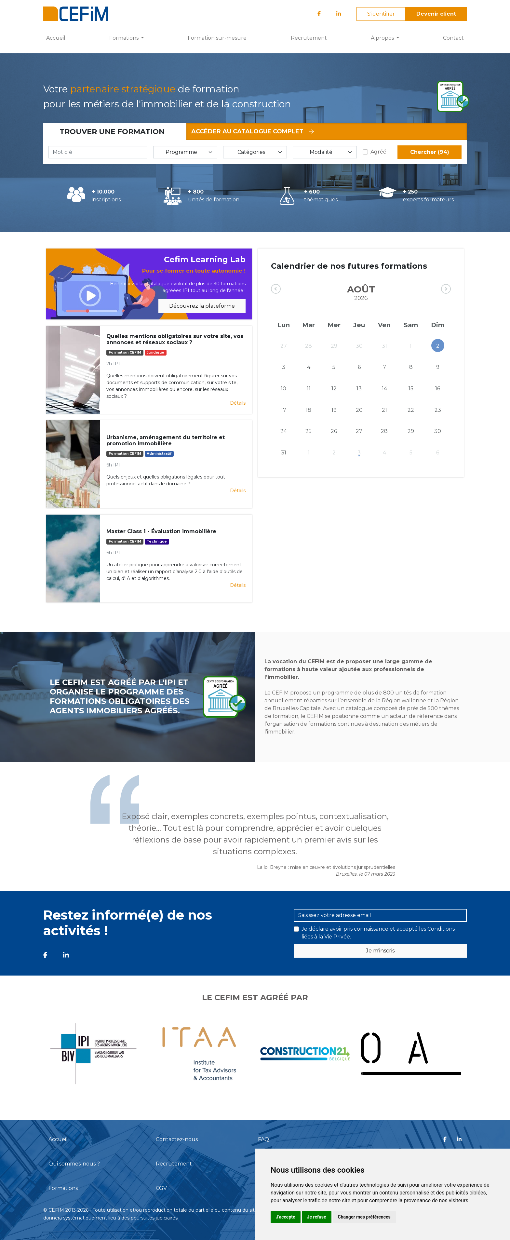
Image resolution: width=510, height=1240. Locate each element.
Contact (453, 38)
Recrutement (309, 38)
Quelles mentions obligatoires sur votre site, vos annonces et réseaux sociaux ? (174, 339)
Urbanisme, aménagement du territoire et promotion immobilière (165, 440)
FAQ (263, 1139)
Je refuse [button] (316, 1217)
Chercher (429, 152)
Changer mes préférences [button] (364, 1217)
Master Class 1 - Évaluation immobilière (161, 531)
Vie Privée (337, 937)
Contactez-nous (177, 1139)
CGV (161, 1188)
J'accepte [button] (285, 1217)
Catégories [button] (251, 152)
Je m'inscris (380, 951)
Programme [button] (181, 152)
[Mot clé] (97, 152)
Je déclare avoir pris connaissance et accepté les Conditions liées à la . (378, 933)
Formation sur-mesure (217, 38)
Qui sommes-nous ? (74, 1164)
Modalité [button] (321, 152)
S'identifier (381, 14)
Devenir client (436, 14)
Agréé (378, 152)
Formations (63, 1188)
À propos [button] (383, 38)
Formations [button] (124, 38)
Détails (238, 403)
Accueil (55, 38)
